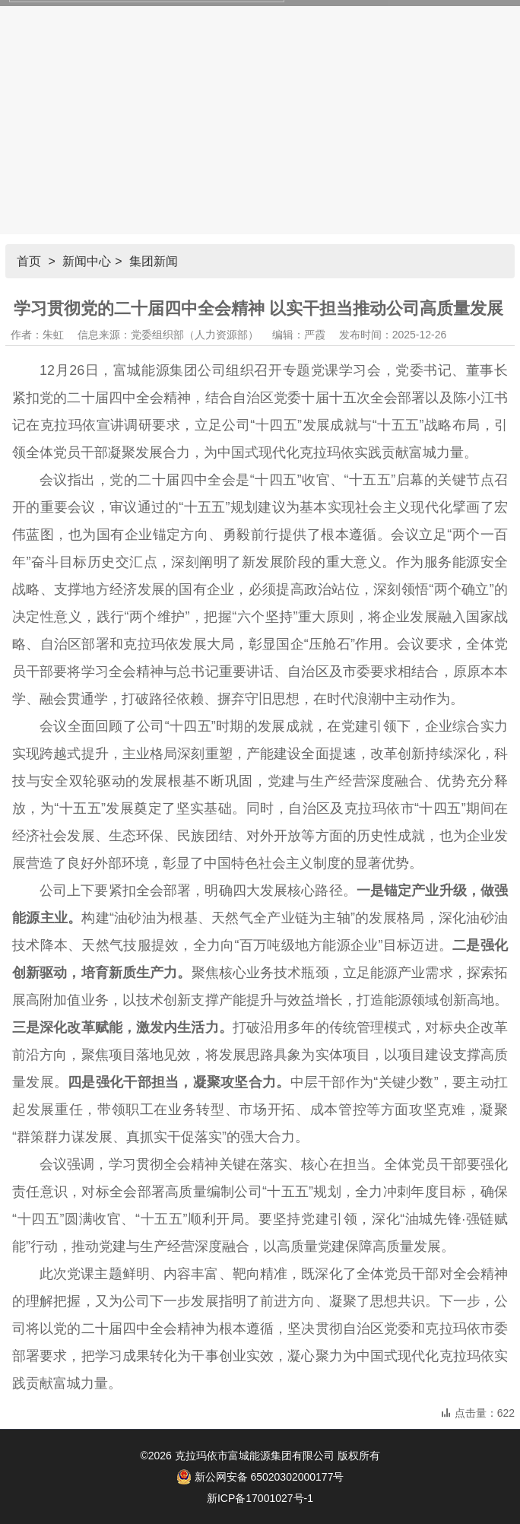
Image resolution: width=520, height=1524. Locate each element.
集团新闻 (153, 261)
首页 (29, 261)
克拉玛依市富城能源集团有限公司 (255, 1455)
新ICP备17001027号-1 (260, 1498)
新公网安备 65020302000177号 (260, 1477)
